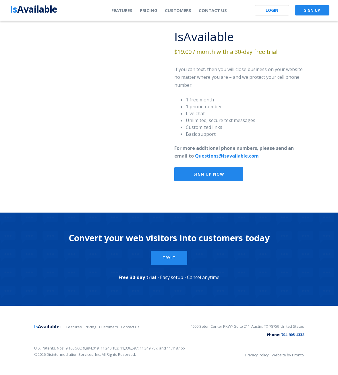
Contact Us (213, 10)
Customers (178, 10)
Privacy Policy (257, 355)
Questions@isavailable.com (227, 156)
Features (121, 10)
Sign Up (312, 10)
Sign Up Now (209, 174)
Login (272, 10)
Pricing (148, 10)
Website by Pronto (288, 355)
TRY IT (169, 257)
